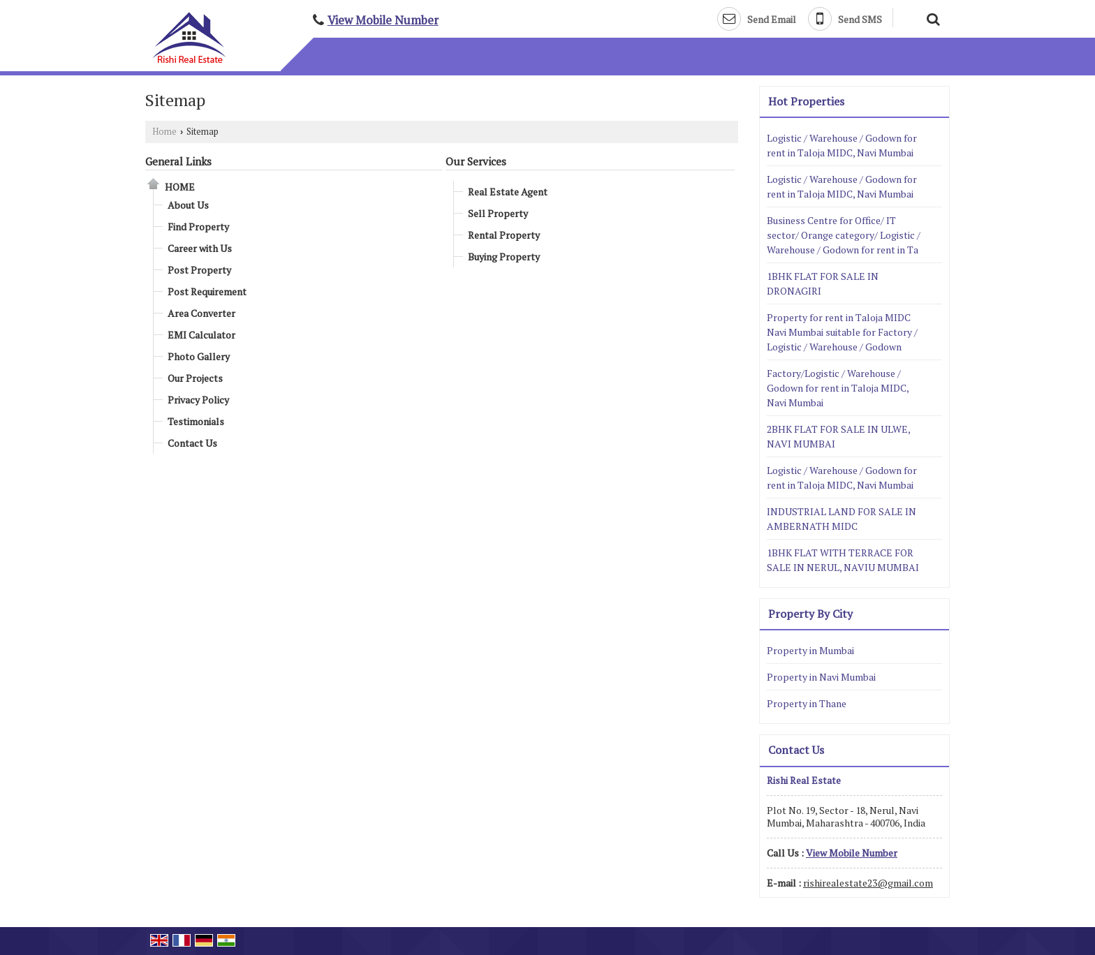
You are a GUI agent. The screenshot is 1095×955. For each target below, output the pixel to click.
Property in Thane (806, 703)
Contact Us (192, 443)
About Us (188, 205)
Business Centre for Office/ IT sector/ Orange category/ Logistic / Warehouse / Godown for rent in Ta (843, 235)
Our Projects (195, 378)
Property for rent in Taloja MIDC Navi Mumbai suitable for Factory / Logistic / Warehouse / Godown (842, 332)
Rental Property (504, 235)
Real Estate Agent (508, 191)
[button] (383, 20)
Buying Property (504, 256)
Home (164, 132)
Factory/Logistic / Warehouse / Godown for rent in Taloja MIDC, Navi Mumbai (838, 388)
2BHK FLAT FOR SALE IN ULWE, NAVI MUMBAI (838, 436)
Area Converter (201, 313)
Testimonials (196, 421)
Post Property (199, 269)
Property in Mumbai (810, 650)
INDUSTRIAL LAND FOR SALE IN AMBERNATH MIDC (841, 519)
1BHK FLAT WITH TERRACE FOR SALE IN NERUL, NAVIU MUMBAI (843, 560)
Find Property (198, 226)
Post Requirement (207, 291)
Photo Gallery (199, 356)
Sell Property (498, 213)
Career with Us (200, 248)
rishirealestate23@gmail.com (868, 882)
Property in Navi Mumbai (821, 676)
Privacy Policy (198, 399)
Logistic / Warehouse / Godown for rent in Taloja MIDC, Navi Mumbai (842, 145)
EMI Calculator (201, 334)
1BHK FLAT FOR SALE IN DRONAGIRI (823, 283)
